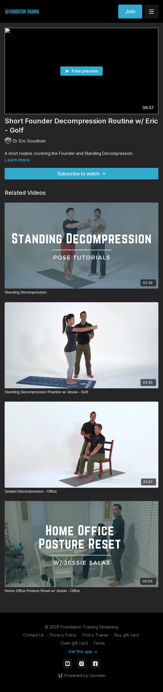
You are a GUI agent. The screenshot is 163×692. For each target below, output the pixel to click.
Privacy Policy (63, 634)
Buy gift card (126, 634)
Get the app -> (82, 651)
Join (130, 11)
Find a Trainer (95, 634)
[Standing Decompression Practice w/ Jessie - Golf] (81, 392)
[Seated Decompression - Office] (81, 491)
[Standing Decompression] (81, 292)
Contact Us (33, 634)
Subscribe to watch (83, 173)
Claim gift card (74, 643)
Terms (99, 643)
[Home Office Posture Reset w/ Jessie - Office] (81, 591)
